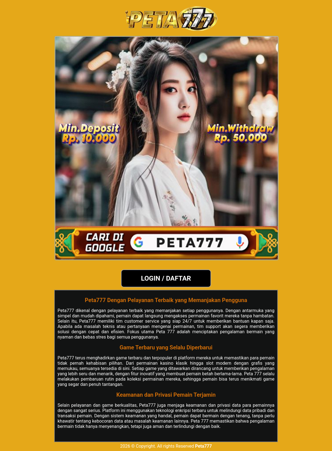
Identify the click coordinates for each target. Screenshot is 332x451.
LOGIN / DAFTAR (166, 278)
